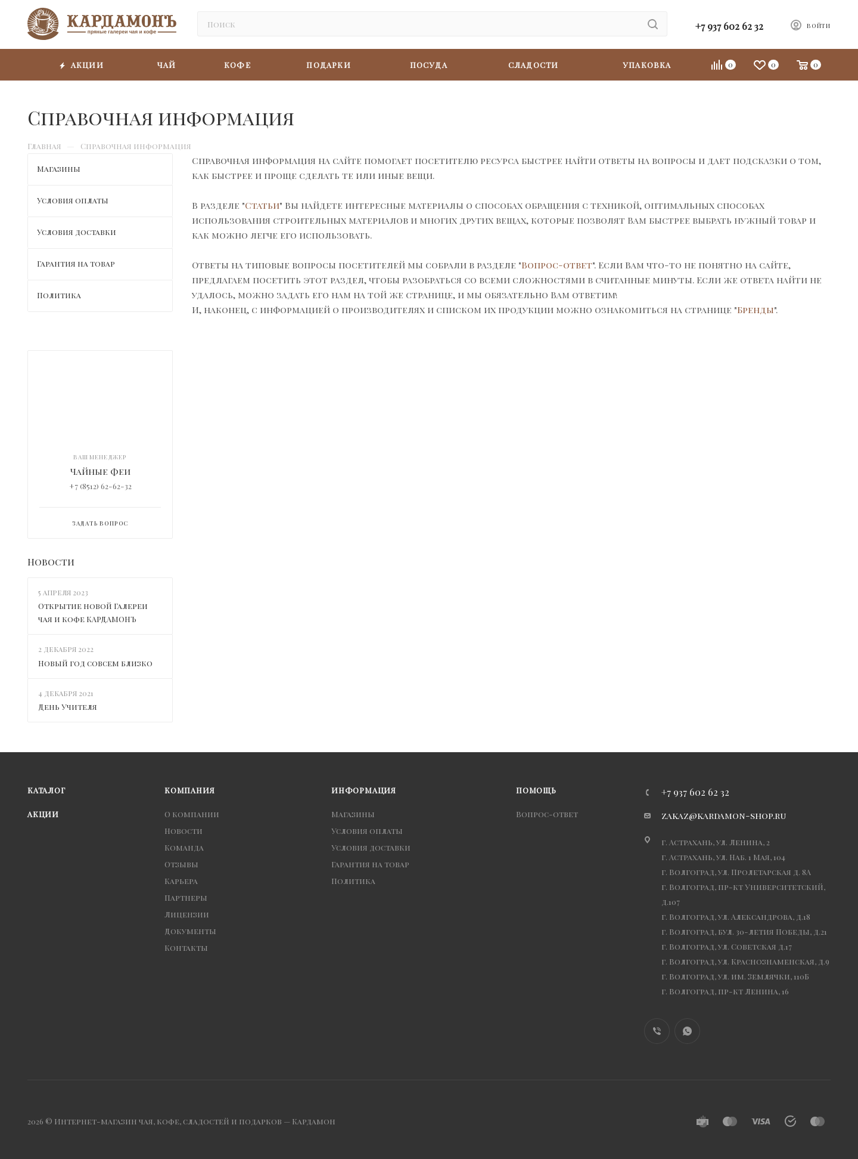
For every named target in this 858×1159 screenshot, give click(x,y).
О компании (191, 814)
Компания (189, 790)
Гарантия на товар (370, 864)
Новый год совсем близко (95, 663)
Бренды (755, 310)
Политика (353, 881)
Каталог (46, 790)
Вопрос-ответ (556, 265)
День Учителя (67, 706)
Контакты (186, 947)
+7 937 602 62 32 (729, 26)
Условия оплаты (367, 831)
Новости (50, 561)
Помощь (536, 790)
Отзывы (181, 864)
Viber (657, 1031)
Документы (190, 931)
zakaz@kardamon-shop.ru (723, 815)
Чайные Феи (100, 471)
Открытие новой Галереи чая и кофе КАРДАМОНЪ (93, 612)
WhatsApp (687, 1031)
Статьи (262, 205)
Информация (363, 790)
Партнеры (185, 897)
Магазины (353, 814)
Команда (184, 847)
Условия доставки (371, 847)
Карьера (181, 881)
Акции (43, 814)
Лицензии (186, 914)
